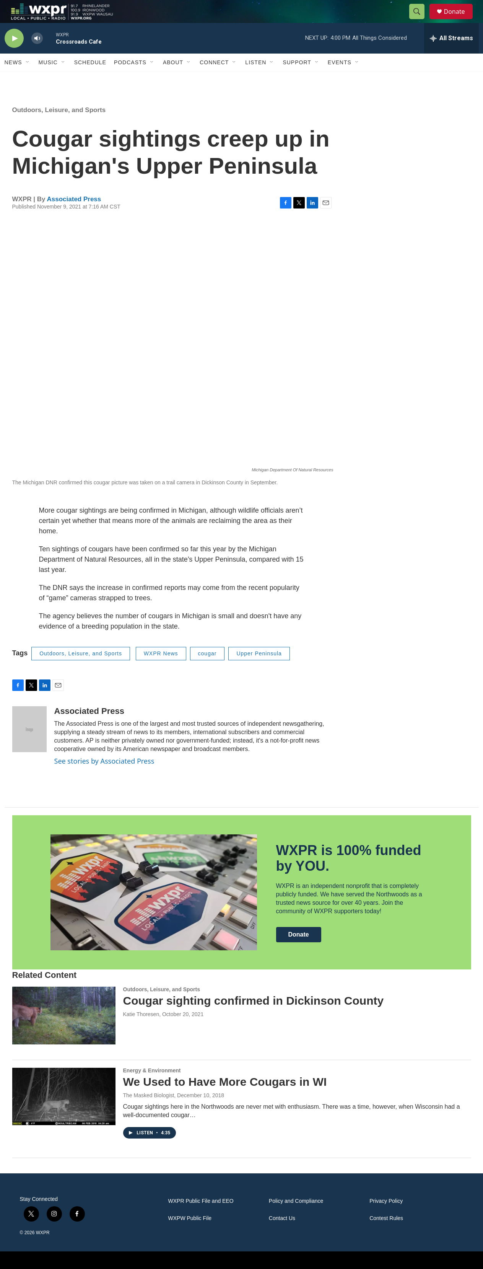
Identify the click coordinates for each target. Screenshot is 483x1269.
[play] (14, 55)
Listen (255, 80)
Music (48, 80)
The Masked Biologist (148, 1112)
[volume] (37, 55)
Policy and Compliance (296, 1218)
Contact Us (282, 1235)
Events (339, 80)
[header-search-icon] (420, 20)
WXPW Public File (190, 1235)
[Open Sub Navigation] (28, 80)
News (13, 80)
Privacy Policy (386, 1218)
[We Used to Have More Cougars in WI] (63, 1113)
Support (297, 80)
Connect (214, 80)
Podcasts (130, 80)
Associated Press (74, 216)
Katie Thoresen (141, 1031)
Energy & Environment (152, 1088)
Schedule (90, 80)
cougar (207, 671)
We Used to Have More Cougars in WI (225, 1099)
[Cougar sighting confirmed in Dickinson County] (63, 1032)
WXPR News (161, 671)
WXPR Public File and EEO (201, 1218)
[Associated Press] (29, 746)
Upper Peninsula (259, 671)
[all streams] (451, 55)
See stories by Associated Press (104, 778)
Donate (459, 20)
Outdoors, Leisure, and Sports (59, 127)
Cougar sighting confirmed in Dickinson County (253, 1018)
